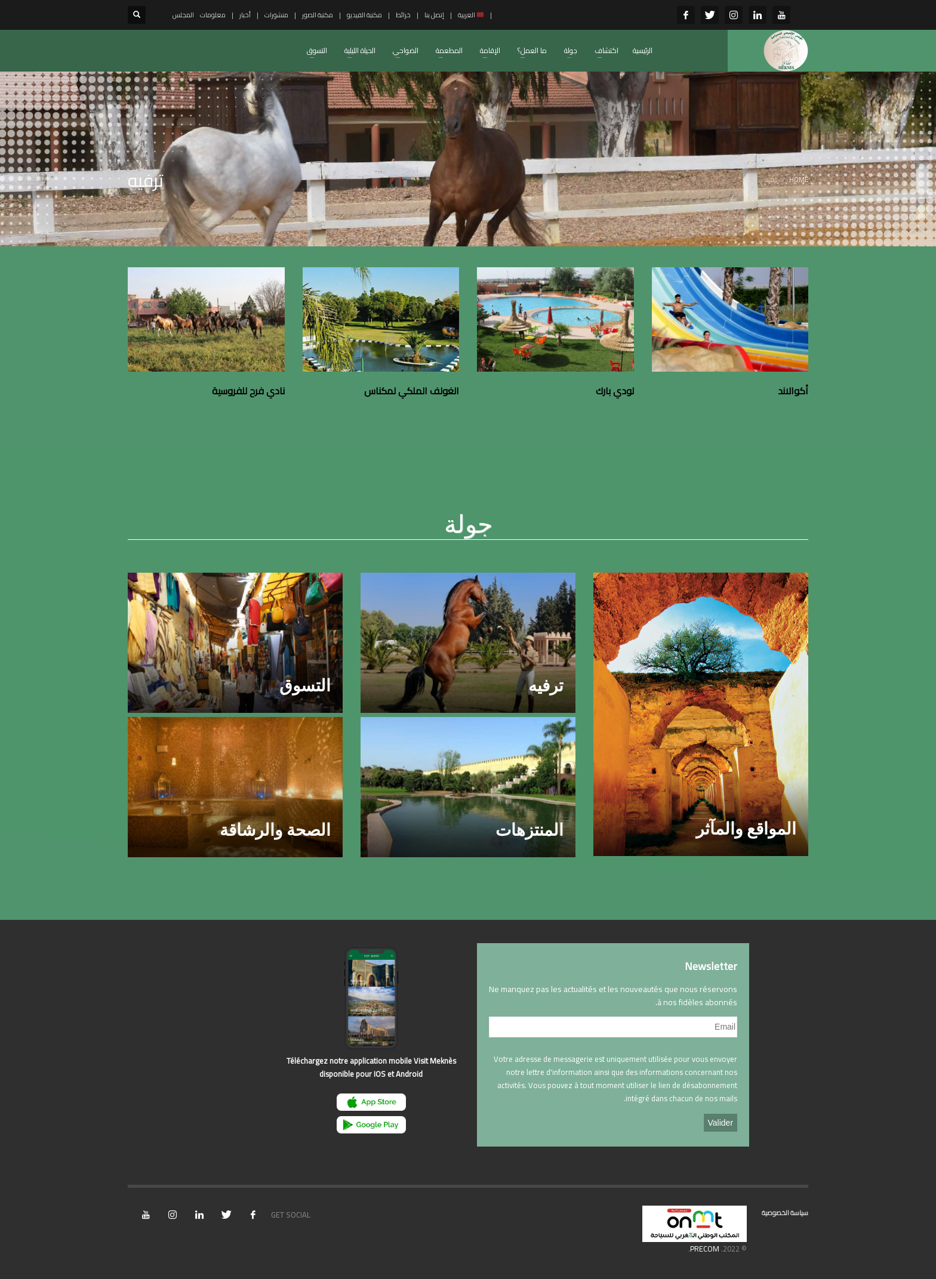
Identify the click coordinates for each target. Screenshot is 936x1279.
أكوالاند (793, 391)
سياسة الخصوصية (785, 1213)
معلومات (213, 15)
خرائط (403, 15)
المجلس (183, 15)
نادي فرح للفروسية (248, 391)
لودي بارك (615, 391)
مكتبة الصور (317, 15)
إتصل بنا (434, 15)
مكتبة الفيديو (364, 15)
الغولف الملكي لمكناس (411, 391)
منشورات (276, 15)
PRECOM (704, 1248)
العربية (471, 15)
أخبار (245, 15)
